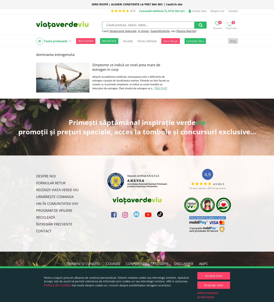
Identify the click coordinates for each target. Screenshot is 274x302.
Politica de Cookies (57, 285)
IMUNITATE (109, 41)
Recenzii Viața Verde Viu (57, 190)
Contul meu (198, 11)
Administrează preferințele (207, 295)
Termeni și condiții (83, 263)
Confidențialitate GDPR (147, 263)
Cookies (113, 263)
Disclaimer (183, 263)
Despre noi (217, 11)
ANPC (203, 263)
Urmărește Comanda (55, 196)
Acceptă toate (213, 276)
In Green (143, 31)
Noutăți (128, 41)
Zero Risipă (170, 41)
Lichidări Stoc (195, 41)
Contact (233, 11)
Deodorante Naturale (122, 31)
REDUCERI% (85, 41)
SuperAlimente (160, 31)
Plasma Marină (185, 31)
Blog (233, 41)
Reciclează (45, 217)
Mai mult (161, 88)
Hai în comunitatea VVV (57, 203)
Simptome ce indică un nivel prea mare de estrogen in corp (126, 67)
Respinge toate (213, 285)
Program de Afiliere (54, 210)
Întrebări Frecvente (54, 224)
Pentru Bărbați (147, 41)
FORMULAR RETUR (50, 183)
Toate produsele (53, 41)
